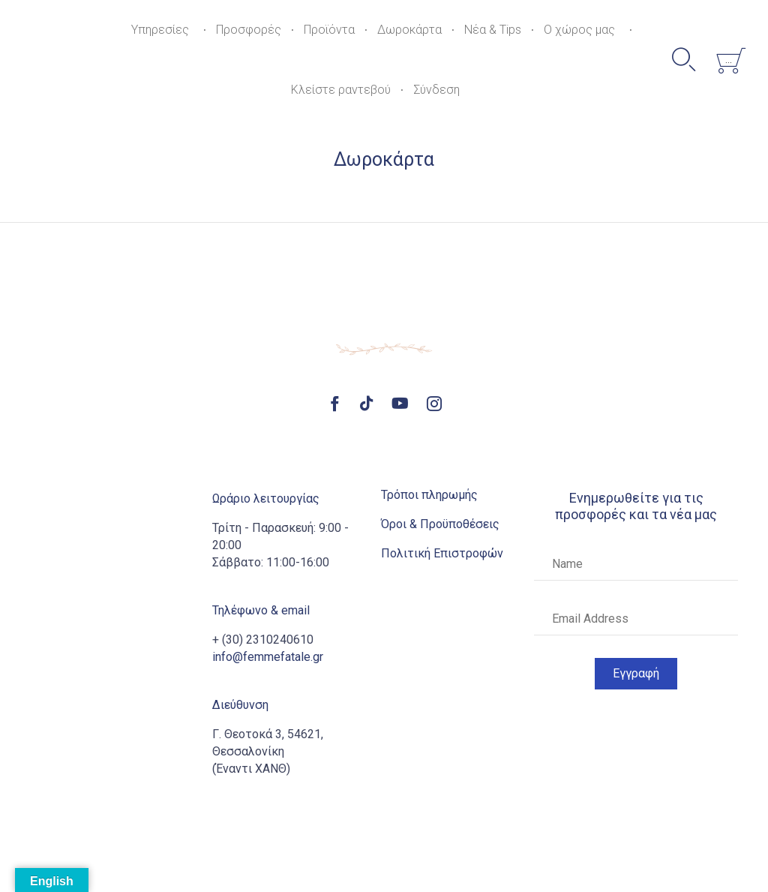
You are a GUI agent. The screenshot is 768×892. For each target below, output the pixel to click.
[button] (636, 673)
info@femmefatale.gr (267, 657)
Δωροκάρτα (409, 30)
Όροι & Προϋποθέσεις (440, 524)
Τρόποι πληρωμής (429, 495)
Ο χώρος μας (579, 30)
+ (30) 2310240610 (263, 639)
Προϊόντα (329, 30)
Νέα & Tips (492, 30)
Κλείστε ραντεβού (341, 90)
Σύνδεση (436, 90)
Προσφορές (248, 30)
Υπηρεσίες (160, 30)
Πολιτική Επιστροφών (442, 553)
